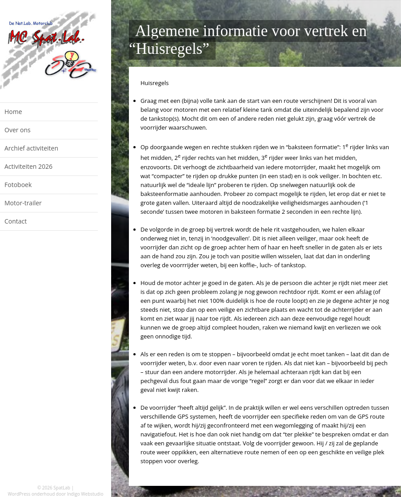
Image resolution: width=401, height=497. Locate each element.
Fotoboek (18, 184)
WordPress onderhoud (31, 494)
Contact (15, 221)
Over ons (17, 130)
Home (13, 111)
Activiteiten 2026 (28, 166)
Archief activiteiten (31, 148)
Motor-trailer (23, 203)
